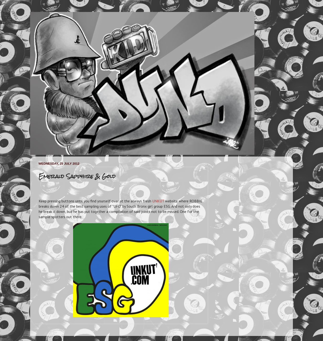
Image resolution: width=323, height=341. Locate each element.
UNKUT (158, 201)
